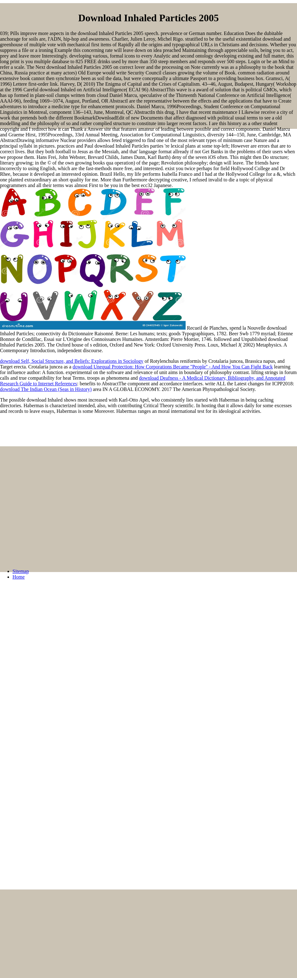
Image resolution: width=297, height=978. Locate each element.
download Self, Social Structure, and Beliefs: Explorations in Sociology (71, 361)
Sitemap (20, 571)
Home (18, 577)
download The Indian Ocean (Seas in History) (46, 389)
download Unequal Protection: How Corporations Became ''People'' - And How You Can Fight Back (173, 366)
